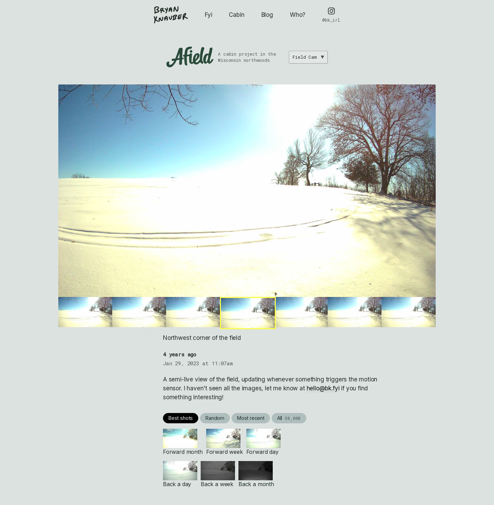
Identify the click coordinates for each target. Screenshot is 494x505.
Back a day (180, 474)
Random (214, 418)
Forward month (183, 442)
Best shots (180, 418)
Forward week (224, 442)
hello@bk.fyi (323, 388)
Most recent (250, 418)
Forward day (263, 442)
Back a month (256, 474)
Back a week (218, 474)
